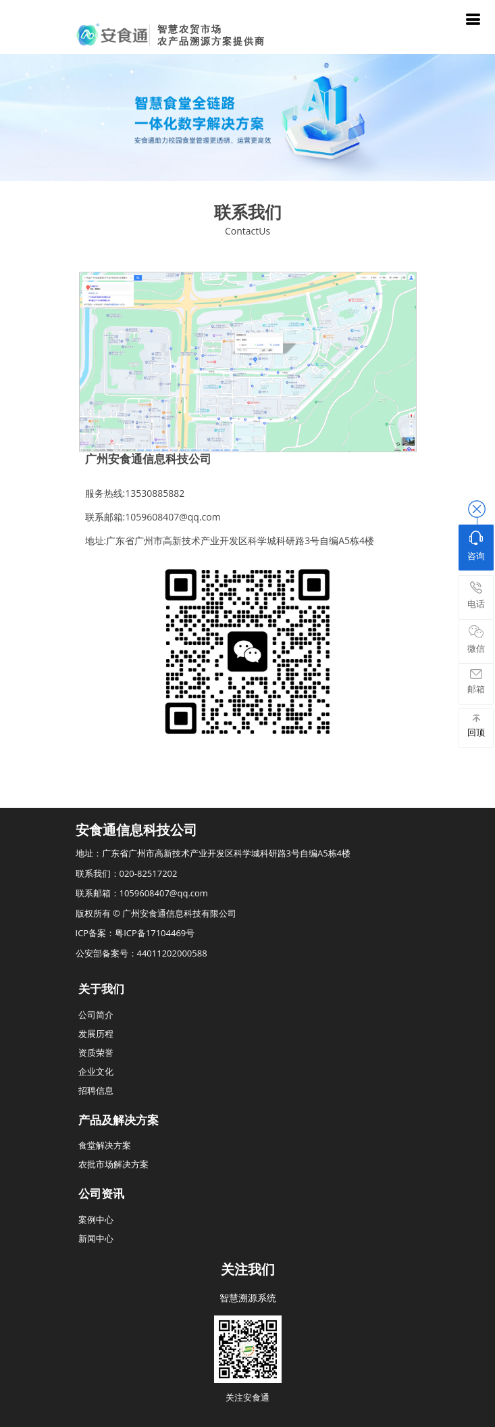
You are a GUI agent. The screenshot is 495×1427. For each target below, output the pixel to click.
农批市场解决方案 (113, 1164)
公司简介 (95, 1015)
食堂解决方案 (104, 1145)
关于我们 (101, 988)
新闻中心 (95, 1238)
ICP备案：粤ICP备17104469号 (135, 933)
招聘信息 (95, 1090)
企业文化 (95, 1071)
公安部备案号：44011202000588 (141, 953)
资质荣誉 (95, 1052)
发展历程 (95, 1033)
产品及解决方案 (118, 1120)
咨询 (476, 546)
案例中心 (95, 1219)
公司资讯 (101, 1193)
